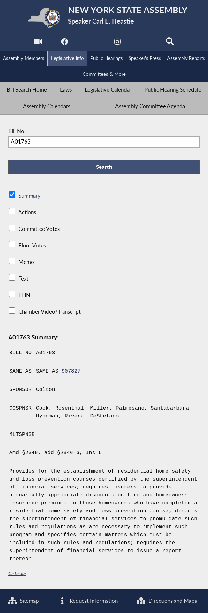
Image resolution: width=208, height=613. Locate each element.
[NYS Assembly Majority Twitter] (91, 43)
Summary (30, 196)
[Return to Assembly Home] (104, 18)
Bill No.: (17, 131)
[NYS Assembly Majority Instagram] (117, 43)
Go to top (17, 573)
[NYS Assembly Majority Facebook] (64, 43)
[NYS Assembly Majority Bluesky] (143, 43)
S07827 (71, 371)
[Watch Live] (38, 43)
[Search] (170, 43)
